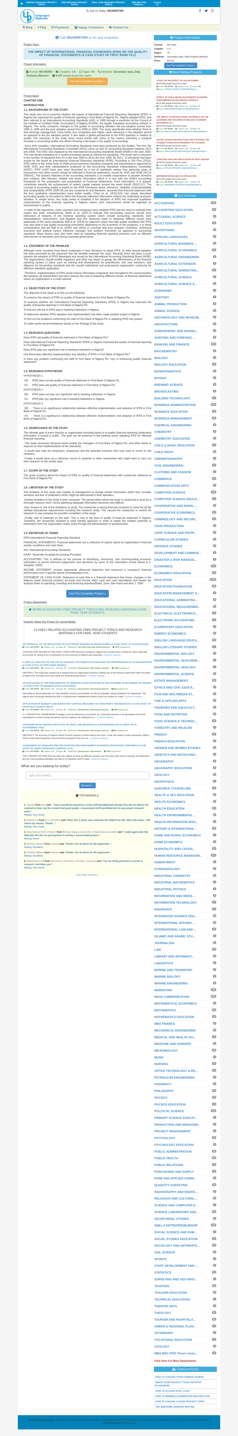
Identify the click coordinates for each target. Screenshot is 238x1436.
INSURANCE (163, 909)
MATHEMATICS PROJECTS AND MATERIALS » (183, 185)
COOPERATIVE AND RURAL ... (176, 506)
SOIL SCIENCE (164, 1252)
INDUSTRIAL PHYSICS (170, 889)
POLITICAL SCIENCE (169, 1111)
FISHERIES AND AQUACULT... (175, 707)
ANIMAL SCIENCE (167, 311)
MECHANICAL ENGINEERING (175, 1030)
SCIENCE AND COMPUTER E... (176, 1205)
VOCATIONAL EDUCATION (173, 1339)
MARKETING (163, 990)
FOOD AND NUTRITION (170, 714)
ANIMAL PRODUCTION (170, 304)
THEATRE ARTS (165, 1306)
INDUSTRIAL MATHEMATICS (174, 882)
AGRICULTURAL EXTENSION (175, 264)
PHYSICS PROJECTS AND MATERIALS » (181, 89)
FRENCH (160, 734)
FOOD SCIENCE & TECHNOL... (176, 721)
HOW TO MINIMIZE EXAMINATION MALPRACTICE (182, 1396)
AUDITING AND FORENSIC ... (174, 337)
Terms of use (129, 1423)
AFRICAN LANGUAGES (171, 237)
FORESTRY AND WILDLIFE (173, 727)
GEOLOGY (161, 775)
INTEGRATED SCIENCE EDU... (175, 916)
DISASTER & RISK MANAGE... (175, 559)
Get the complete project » (87, 81)
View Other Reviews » (87, 875)
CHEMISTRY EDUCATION (172, 438)
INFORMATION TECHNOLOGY (175, 902)
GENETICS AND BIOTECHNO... (176, 754)
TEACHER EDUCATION (170, 1292)
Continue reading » (112, 655)
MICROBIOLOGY (166, 1050)
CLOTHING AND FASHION (172, 472)
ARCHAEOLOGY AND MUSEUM (176, 317)
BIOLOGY (161, 358)
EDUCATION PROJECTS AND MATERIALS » (182, 109)
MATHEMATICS (165, 1010)
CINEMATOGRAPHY (168, 458)
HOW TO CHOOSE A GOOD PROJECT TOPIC (180, 1401)
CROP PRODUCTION (169, 526)
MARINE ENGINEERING (171, 983)
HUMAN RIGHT (165, 862)
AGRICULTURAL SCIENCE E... (175, 284)
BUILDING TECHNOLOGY (172, 398)
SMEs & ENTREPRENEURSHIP (176, 1225)
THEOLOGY (162, 1313)
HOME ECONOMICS (168, 842)
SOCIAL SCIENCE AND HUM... (175, 1232)
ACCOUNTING (164, 203)
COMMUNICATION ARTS (171, 485)
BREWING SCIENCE (168, 384)
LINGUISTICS (163, 963)
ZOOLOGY (161, 1346)
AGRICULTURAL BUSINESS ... (175, 243)
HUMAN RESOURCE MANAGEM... (178, 855)
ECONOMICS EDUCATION (172, 573)
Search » (87, 785)
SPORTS (160, 1259)
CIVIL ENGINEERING (169, 465)
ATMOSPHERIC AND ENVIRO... (176, 331)
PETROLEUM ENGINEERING (174, 1077)
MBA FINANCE (164, 1023)
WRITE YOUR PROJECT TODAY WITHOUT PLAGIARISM (178, 1384)
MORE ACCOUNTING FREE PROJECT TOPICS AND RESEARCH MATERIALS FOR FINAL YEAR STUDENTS (89, 611)
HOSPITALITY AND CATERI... (174, 849)
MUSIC (159, 1057)
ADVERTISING (164, 230)
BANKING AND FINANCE (171, 344)
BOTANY (160, 378)
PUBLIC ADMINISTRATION (173, 1151)
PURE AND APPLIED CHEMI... (175, 1178)
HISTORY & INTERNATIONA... (175, 828)
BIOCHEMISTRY (165, 351)
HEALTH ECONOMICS (169, 802)
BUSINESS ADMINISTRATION (175, 405)
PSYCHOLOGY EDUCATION (174, 1145)
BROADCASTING (166, 391)
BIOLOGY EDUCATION (170, 364)
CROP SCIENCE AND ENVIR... (175, 533)
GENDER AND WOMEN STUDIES (177, 748)
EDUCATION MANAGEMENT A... (177, 593)
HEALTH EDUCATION (169, 808)
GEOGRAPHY (164, 761)
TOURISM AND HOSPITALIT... (175, 1319)
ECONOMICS (163, 566)
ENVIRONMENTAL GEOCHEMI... (176, 660)
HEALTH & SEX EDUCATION (174, 795)
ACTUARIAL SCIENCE (170, 216)
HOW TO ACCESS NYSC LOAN (172, 1391)
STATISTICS (162, 1272)
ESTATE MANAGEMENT (171, 680)
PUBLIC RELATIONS (168, 1165)
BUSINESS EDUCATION (171, 411)
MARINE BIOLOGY (167, 976)
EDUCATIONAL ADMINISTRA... (176, 600)
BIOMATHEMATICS (167, 371)
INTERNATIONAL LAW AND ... (175, 929)
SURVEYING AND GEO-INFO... (175, 1279)
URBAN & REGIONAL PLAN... (175, 1326)
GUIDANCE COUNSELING (172, 788)
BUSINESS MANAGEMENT (173, 418)
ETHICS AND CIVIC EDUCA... (174, 687)
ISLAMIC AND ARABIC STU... (174, 936)
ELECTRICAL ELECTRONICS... (176, 613)
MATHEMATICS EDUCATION (174, 1017)
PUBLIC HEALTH (166, 1158)
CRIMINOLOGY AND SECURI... (175, 519)
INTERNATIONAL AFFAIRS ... (174, 923)
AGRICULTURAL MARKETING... (176, 270)
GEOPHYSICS (164, 781)
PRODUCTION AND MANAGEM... (177, 1124)
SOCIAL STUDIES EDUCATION (176, 1239)
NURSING (161, 1064)
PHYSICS (160, 1097)
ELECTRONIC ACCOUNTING (174, 620)
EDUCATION (163, 580)
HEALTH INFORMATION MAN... (176, 822)
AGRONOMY (163, 290)
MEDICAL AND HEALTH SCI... (175, 1037)
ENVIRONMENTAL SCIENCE (174, 674)
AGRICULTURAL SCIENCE (173, 277)
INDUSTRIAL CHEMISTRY (172, 876)
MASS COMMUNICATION (172, 996)
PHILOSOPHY (164, 1091)
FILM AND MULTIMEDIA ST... (174, 694)
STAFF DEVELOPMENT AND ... (176, 1265)
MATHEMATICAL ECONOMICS (175, 1003)
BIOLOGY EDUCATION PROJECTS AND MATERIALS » (186, 132)
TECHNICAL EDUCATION (172, 1299)
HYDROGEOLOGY (167, 869)
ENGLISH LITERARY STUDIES (175, 647)
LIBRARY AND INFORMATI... (174, 956)
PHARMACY (163, 1084)
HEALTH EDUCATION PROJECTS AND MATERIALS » (186, 151)
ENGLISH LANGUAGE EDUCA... (176, 640)
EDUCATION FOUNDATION (173, 586)
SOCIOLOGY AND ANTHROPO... (177, 1245)
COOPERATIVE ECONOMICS (174, 512)
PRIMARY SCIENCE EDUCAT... (175, 1118)
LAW (157, 949)
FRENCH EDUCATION (169, 741)
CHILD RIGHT (164, 452)
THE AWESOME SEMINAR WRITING (175, 1406)
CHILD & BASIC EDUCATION (174, 445)
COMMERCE (163, 479)
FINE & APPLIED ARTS (170, 701)
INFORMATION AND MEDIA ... (175, 896)
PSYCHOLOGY (164, 1138)
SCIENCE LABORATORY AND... (176, 1212)
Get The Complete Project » (87, 593)
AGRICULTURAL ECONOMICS (175, 250)
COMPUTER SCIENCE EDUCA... (176, 499)
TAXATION (161, 1286)
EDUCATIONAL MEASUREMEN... (177, 607)
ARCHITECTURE (166, 324)
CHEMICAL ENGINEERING (173, 425)
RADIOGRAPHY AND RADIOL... (176, 1192)
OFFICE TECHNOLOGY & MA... (176, 1070)
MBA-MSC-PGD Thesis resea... (176, 1353)
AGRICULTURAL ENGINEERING (176, 257)
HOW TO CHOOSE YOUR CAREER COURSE (179, 1377)
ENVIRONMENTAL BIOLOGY (174, 653)
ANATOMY (161, 297)
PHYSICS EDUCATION (170, 1104)
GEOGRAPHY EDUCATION (173, 768)
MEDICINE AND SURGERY (173, 1044)
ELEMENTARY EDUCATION (173, 627)
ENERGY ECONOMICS (170, 633)
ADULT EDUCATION (168, 223)
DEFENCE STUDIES (168, 546)
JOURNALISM (164, 943)
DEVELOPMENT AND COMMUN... (177, 553)
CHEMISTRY (163, 432)
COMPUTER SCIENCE (169, 492)
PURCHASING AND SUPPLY (174, 1171)
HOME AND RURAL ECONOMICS (177, 835)
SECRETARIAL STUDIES (171, 1219)
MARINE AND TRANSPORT (173, 970)
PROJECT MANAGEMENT (172, 1131)
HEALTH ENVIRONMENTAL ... (175, 815)
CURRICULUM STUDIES (171, 539)
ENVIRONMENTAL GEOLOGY (175, 667)
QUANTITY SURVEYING (171, 1185)
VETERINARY (163, 1333)
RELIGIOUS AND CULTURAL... (175, 1198)
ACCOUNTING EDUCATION (173, 210)
